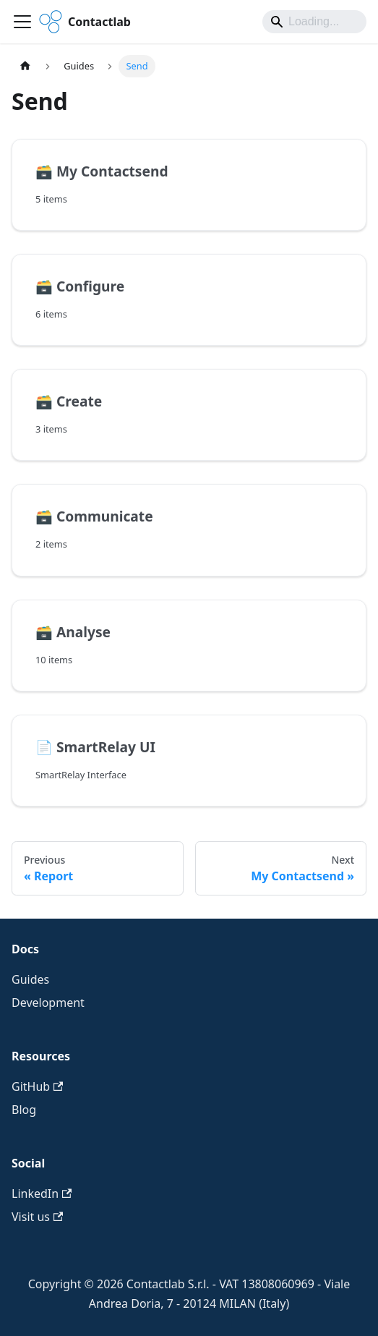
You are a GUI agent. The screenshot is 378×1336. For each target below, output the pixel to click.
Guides (30, 979)
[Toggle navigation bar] (22, 22)
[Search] (314, 21)
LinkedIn (42, 1193)
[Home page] (25, 66)
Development (48, 1002)
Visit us (37, 1217)
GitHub (37, 1086)
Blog (24, 1110)
